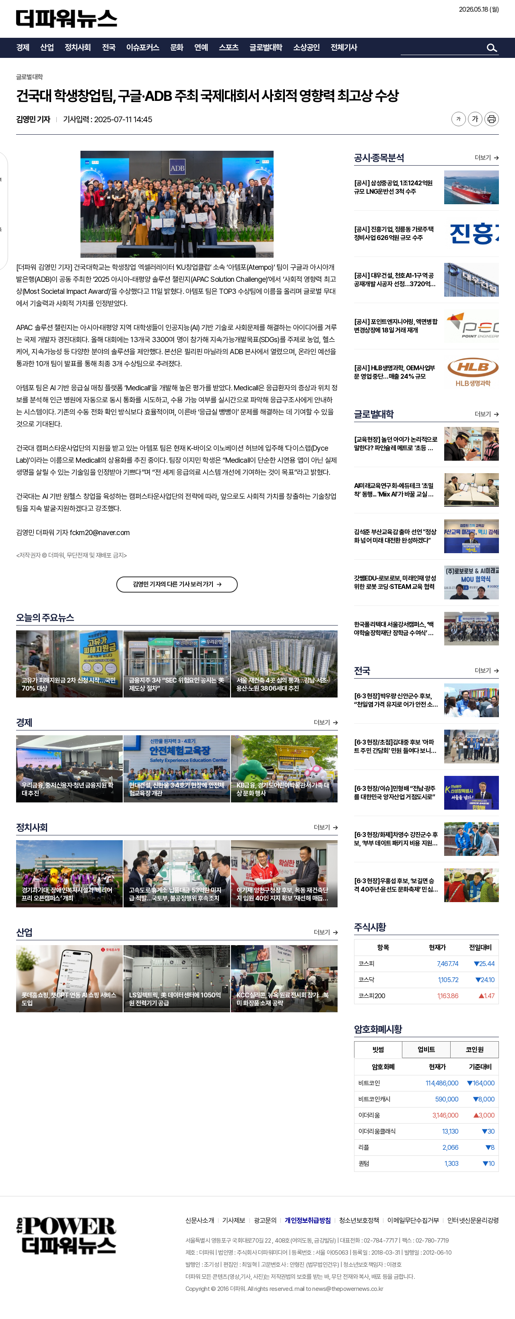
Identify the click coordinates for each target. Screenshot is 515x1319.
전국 (108, 47)
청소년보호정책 (359, 1220)
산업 (46, 47)
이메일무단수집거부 (413, 1220)
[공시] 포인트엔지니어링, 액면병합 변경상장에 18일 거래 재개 (395, 326)
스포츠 (229, 47)
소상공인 (306, 47)
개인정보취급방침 (308, 1220)
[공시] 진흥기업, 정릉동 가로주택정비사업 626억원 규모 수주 (393, 234)
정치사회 (78, 47)
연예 (200, 47)
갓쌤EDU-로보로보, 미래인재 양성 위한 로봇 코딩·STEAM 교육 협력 (395, 582)
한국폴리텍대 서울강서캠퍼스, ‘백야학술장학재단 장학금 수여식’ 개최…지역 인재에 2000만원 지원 (394, 629)
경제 (22, 47)
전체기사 (344, 47)
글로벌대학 (265, 47)
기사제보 (233, 1220)
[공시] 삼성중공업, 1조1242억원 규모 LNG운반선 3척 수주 (393, 187)
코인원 (474, 1050)
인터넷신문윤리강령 (473, 1220)
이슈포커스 (142, 47)
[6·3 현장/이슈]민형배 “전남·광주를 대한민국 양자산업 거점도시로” (394, 793)
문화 (176, 47)
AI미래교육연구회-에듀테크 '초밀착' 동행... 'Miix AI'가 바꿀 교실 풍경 (394, 490)
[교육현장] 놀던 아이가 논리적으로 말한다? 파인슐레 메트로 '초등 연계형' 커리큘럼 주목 (396, 444)
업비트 (426, 1050)
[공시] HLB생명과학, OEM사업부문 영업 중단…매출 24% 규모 (394, 372)
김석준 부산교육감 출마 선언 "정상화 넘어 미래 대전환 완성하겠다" (395, 536)
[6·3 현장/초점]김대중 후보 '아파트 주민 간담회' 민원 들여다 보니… (395, 746)
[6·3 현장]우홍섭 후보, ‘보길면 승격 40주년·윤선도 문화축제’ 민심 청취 (394, 885)
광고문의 (265, 1220)
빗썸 (378, 1050)
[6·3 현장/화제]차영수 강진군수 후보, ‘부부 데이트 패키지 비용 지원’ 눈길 (396, 839)
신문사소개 (199, 1220)
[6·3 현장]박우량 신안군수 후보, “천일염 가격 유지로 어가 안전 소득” (393, 700)
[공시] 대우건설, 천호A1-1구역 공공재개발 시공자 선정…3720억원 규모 (395, 280)
